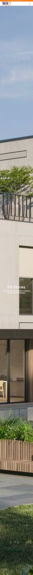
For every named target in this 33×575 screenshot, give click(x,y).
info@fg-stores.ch (19, 0)
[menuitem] (29, 4)
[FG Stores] (13, 4)
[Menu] (29, 4)
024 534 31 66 (12, 0)
